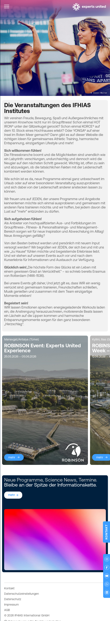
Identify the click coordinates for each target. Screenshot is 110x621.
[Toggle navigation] (6, 7)
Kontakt (9, 578)
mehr (11, 447)
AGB (7, 600)
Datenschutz (12, 589)
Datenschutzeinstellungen (21, 583)
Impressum (11, 594)
